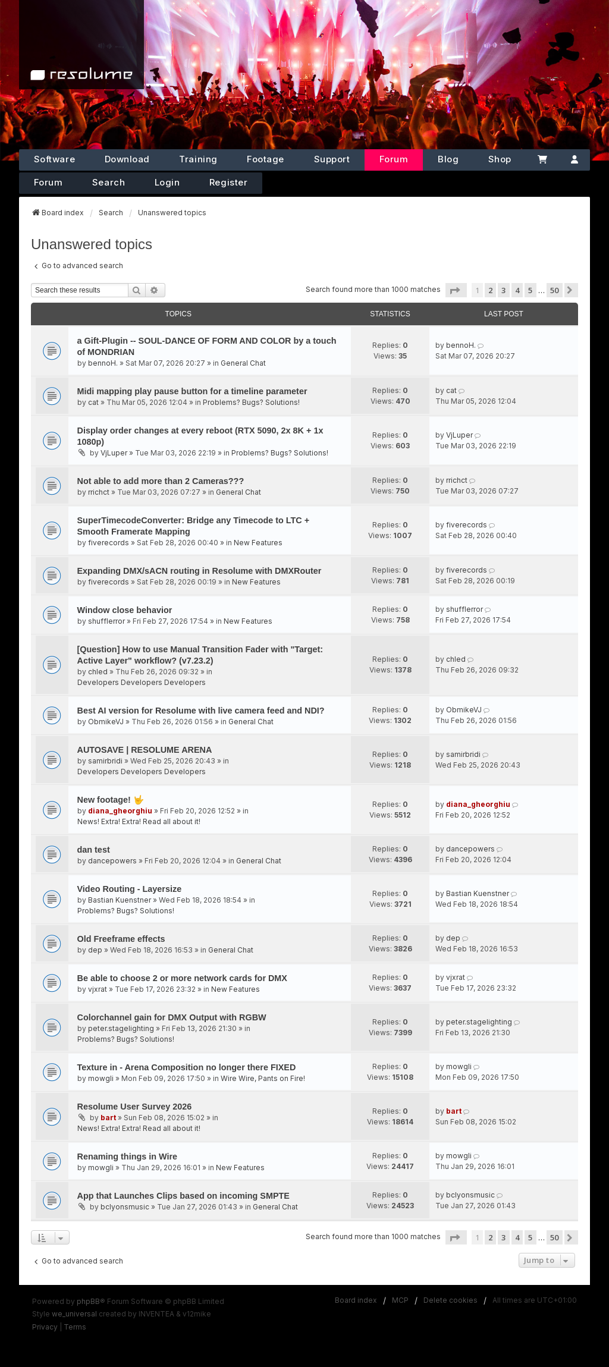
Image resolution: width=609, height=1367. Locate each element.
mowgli (101, 1078)
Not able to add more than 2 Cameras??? (160, 481)
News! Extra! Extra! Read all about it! (138, 821)
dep (95, 949)
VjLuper (114, 452)
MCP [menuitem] (400, 1300)
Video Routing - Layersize (129, 889)
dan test (93, 849)
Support (332, 159)
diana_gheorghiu (120, 810)
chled (98, 671)
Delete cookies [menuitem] (450, 1300)
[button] (456, 290)
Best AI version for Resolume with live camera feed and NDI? (201, 710)
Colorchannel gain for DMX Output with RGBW (171, 1017)
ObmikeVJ (106, 721)
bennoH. (103, 363)
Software (54, 159)
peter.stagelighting (121, 1028)
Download (127, 159)
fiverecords (108, 542)
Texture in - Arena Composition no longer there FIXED (186, 1067)
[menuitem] (45, 1327)
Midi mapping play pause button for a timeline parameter (192, 391)
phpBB (88, 1301)
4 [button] (517, 290)
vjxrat (97, 989)
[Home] (81, 44)
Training (198, 159)
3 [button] (503, 290)
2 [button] (490, 290)
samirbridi (105, 760)
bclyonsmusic (125, 1206)
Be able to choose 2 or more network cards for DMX (182, 978)
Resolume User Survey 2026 (134, 1106)
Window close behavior (124, 610)
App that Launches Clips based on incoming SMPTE (183, 1196)
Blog (448, 159)
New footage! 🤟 (110, 800)
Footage (265, 159)
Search (108, 182)
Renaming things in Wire (127, 1156)
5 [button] (530, 290)
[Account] (574, 160)
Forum (394, 159)
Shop (499, 159)
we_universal (74, 1313)
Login (167, 182)
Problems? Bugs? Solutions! (251, 402)
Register (228, 182)
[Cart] (543, 160)
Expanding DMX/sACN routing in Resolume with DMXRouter (199, 571)
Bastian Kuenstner (119, 899)
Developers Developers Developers (141, 682)
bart (108, 1117)
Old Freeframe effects (121, 939)
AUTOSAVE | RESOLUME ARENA (144, 750)
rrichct (98, 492)
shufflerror (106, 621)
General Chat (243, 363)
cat (93, 402)
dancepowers (112, 860)
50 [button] (554, 290)
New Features (258, 542)
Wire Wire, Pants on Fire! (263, 1078)
